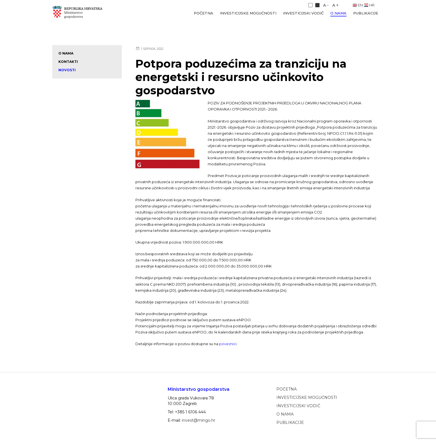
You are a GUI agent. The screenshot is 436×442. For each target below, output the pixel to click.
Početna (203, 13)
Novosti (67, 70)
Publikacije (365, 13)
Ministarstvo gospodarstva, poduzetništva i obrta (81, 13)
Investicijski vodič (303, 13)
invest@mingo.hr (198, 420)
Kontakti (68, 62)
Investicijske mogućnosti (248, 13)
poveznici (228, 344)
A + (335, 5)
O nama (338, 13)
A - (326, 5)
